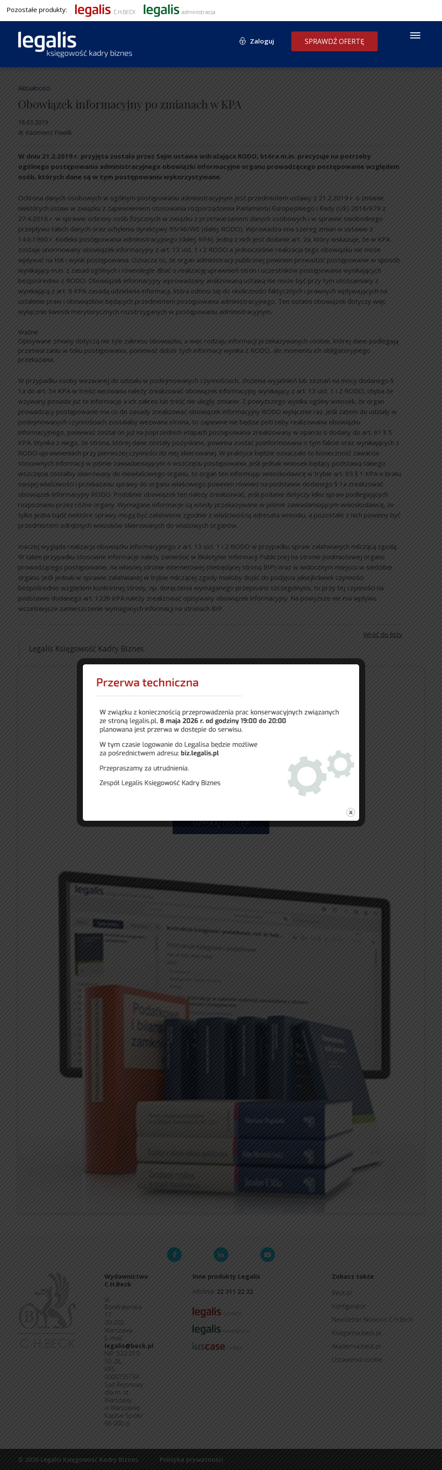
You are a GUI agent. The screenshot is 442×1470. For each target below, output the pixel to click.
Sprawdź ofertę (334, 41)
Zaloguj (262, 41)
